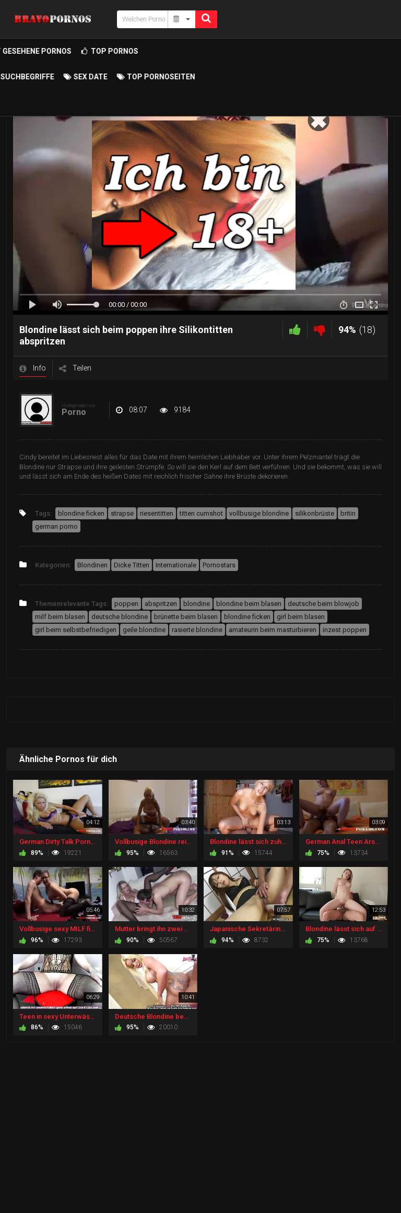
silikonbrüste (314, 513)
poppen (126, 604)
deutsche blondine (119, 617)
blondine (196, 604)
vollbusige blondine (259, 513)
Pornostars (219, 565)
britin (348, 513)
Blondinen (92, 565)
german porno (56, 526)
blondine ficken (81, 513)
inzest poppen (345, 630)
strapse (122, 513)
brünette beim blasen (186, 617)
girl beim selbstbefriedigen (75, 630)
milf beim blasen (60, 617)
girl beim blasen (301, 617)
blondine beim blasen (248, 604)
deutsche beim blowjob (323, 604)
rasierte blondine (197, 630)
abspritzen (161, 604)
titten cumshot (201, 513)
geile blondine (144, 630)
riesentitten (156, 513)
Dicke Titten (131, 565)
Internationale (176, 565)
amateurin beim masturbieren (272, 630)
